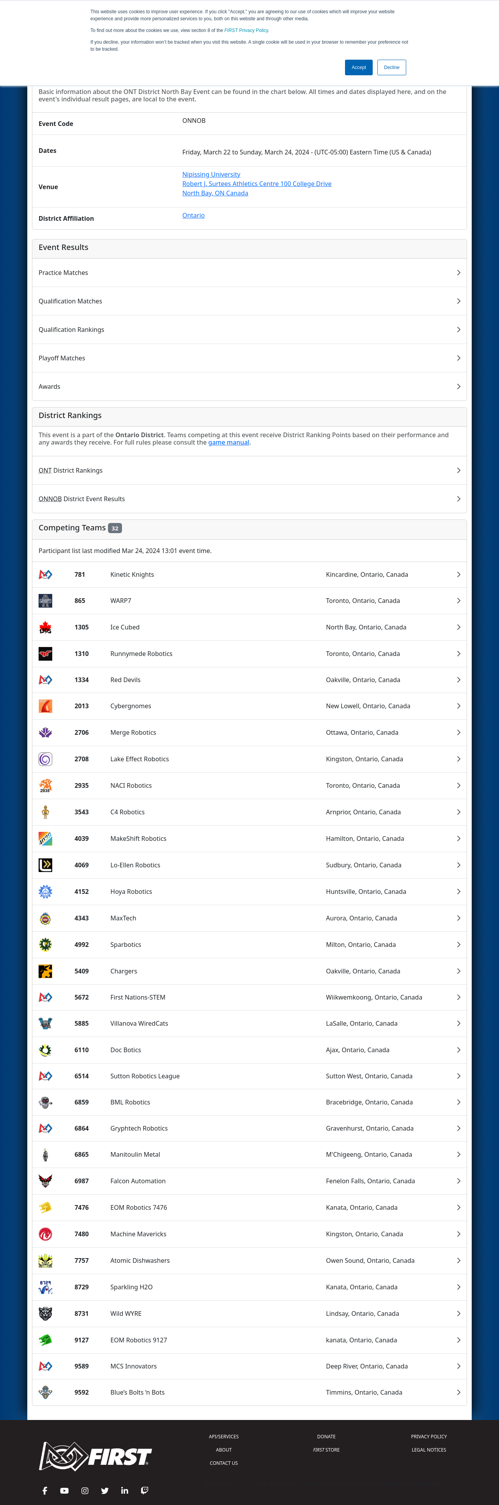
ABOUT (224, 1450)
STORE (326, 1450)
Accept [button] (359, 67)
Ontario (193, 215)
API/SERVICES (224, 1436)
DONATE (326, 1436)
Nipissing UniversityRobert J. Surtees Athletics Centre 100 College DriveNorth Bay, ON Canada (257, 183)
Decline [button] (392, 67)
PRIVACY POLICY (429, 1436)
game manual (228, 442)
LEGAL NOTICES (429, 1450)
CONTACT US (224, 1463)
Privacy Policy (246, 30)
